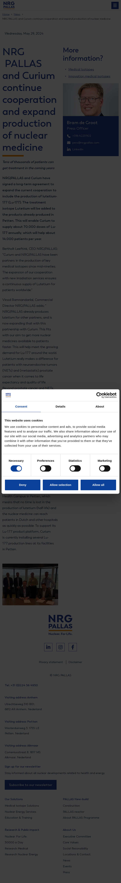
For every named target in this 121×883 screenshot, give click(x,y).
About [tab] (99, 406)
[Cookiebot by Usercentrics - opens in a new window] (99, 395)
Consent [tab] (21, 406)
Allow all (98, 484)
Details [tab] (60, 406)
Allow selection (60, 484)
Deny (22, 484)
